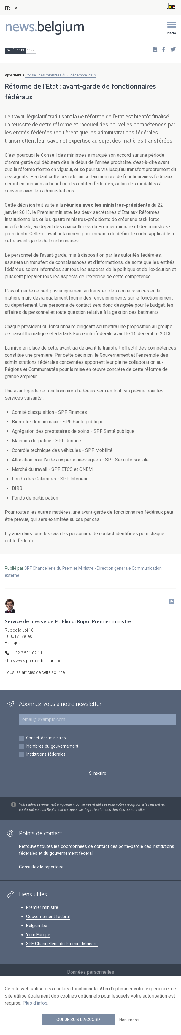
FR (7, 8)
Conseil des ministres (46, 738)
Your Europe (38, 934)
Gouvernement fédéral (48, 916)
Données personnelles (90, 972)
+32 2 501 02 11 (27, 653)
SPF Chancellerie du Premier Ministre (62, 943)
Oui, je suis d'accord (78, 1019)
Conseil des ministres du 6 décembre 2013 (60, 75)
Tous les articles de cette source (35, 672)
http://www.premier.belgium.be (33, 660)
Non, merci (129, 1019)
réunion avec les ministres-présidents (107, 205)
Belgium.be (36, 925)
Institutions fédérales (46, 754)
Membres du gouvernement (52, 746)
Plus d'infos (35, 1003)
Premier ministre (42, 907)
